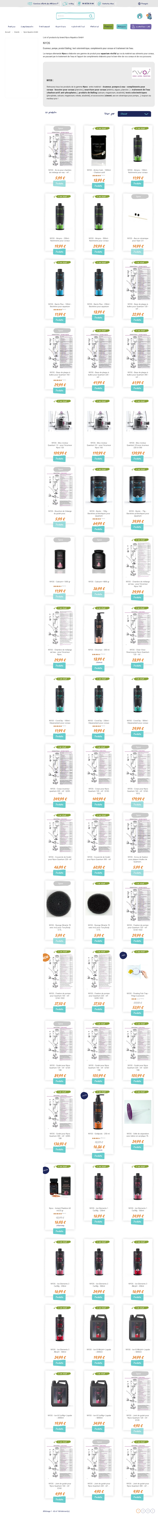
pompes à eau (118, 87)
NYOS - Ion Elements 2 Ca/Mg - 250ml (60, 1285)
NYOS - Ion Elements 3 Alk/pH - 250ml (138, 1285)
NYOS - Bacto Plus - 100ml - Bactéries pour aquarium (59, 305)
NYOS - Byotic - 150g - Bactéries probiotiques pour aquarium (99, 513)
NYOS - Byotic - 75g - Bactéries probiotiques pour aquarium (138, 513)
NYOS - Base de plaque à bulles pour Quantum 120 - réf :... (138, 306)
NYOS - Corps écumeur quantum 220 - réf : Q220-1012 (59, 791)
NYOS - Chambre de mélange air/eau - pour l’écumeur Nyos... (60, 652)
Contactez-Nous (108, 4)
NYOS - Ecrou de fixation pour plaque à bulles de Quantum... (138, 859)
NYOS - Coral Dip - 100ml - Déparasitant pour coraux (60, 722)
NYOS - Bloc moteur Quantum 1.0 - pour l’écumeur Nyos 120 (60, 445)
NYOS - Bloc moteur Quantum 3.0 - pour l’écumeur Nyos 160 (99, 445)
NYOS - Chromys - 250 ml (98, 650)
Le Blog (71, 4)
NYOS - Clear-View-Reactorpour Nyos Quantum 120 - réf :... (138, 652)
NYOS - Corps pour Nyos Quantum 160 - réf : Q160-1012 (137, 791)
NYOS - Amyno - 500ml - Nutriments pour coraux (99, 239)
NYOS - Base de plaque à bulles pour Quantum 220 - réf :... (99, 374)
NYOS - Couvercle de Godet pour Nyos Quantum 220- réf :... (60, 859)
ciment (108, 95)
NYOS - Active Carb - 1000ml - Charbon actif (99, 171)
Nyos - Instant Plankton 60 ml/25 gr (60, 1209)
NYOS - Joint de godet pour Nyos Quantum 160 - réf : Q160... (60, 1486)
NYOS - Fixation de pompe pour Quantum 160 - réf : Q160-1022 (60, 995)
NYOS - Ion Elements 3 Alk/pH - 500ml (60, 1350)
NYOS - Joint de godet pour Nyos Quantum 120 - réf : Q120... (138, 1417)
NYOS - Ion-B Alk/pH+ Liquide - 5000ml (138, 1350)
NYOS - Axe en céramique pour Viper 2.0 (137, 239)
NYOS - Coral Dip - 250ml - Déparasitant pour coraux (99, 722)
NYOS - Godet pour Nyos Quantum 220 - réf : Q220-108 (137, 1067)
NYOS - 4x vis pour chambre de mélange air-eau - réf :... (60, 171)
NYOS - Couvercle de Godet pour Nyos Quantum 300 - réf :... (99, 859)
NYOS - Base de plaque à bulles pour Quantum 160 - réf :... (60, 374)
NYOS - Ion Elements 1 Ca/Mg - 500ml (138, 1209)
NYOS (46, 43)
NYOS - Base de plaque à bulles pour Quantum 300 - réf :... (138, 374)
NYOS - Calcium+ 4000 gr (99, 582)
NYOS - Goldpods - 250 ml (99, 1134)
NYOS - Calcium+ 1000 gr (60, 582)
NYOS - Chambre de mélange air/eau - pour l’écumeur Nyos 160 (138, 584)
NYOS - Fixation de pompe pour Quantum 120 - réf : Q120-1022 (137, 927)
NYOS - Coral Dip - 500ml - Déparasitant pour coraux (138, 722)
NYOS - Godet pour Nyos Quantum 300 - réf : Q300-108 (60, 1136)
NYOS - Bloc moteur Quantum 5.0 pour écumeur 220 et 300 (138, 445)
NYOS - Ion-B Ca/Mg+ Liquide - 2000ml (60, 1416)
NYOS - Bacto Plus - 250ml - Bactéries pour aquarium (98, 305)
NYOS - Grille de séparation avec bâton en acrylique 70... (138, 1135)
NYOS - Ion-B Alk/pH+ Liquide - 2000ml (99, 1350)
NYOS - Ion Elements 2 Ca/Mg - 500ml (99, 1285)
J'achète (59, 183)
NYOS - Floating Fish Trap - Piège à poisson (138, 994)
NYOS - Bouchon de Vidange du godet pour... (60, 512)
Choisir (124, 114)
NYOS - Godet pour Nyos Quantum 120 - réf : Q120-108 (60, 1067)
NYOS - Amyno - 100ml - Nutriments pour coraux (138, 171)
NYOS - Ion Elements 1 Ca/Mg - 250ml (99, 1209)
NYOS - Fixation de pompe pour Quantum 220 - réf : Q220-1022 (99, 995)
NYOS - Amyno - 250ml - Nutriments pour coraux (60, 239)
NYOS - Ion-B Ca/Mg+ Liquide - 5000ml (99, 1416)
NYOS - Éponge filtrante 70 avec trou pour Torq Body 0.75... (60, 927)
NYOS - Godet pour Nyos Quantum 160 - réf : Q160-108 (98, 1067)
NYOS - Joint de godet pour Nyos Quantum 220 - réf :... (99, 1485)
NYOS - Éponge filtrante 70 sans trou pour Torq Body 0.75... (99, 927)
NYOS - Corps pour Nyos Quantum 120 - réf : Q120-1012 (98, 791)
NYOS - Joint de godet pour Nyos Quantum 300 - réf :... (138, 1485)
